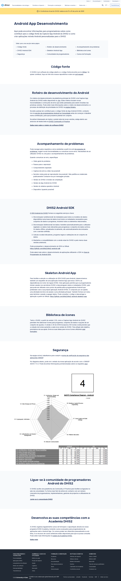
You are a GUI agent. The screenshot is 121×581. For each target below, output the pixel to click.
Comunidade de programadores (58, 54)
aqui (86, 364)
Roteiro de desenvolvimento (56, 47)
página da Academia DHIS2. (62, 536)
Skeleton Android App (54, 50)
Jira (59, 100)
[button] (106, 5)
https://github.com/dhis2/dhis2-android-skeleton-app (68, 296)
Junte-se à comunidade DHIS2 (41, 499)
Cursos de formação (84, 54)
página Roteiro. (71, 107)
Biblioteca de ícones (84, 50)
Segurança (21, 54)
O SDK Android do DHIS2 (39, 213)
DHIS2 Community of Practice (59, 121)
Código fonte (21, 47)
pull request (79, 74)
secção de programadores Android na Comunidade (52, 113)
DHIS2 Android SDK (24, 50)
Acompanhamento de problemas (88, 47)
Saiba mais (34, 539)
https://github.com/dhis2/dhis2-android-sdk (45, 248)
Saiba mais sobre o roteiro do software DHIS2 (46, 125)
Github (84, 72)
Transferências (115, 5)
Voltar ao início (104, 577)
